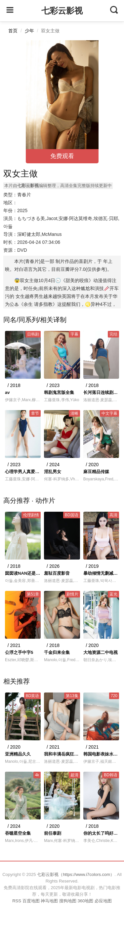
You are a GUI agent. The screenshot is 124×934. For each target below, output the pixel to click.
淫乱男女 (52, 471)
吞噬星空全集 (18, 833)
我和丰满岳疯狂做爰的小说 (62, 754)
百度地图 (31, 900)
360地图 (85, 900)
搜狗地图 (67, 900)
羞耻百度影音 (57, 573)
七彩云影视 (62, 10)
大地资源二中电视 (100, 652)
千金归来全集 (57, 652)
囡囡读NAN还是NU (23, 573)
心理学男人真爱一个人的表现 (23, 471)
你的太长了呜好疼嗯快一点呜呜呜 (101, 833)
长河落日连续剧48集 (101, 392)
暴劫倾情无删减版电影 (101, 573)
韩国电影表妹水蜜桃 (101, 754)
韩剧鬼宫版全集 (59, 392)
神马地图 (49, 900)
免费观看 (62, 156)
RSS (16, 900)
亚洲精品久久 (18, 754)
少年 (29, 30)
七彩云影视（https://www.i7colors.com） (75, 874)
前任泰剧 (52, 833)
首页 (13, 30)
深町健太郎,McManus (39, 234)
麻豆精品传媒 (96, 471)
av (7, 392)
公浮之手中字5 (19, 652)
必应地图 (103, 900)
